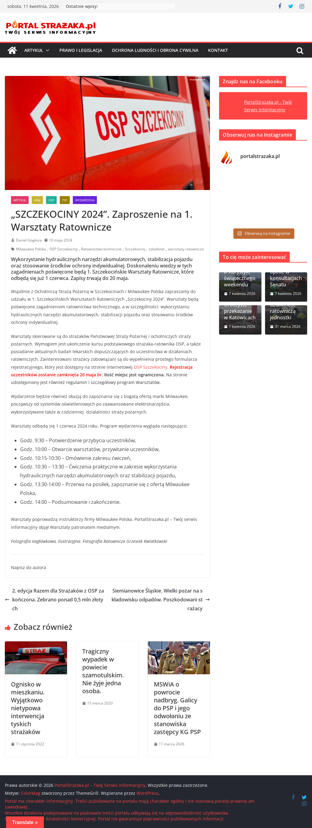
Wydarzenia (84, 200)
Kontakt (218, 50)
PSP (64, 200)
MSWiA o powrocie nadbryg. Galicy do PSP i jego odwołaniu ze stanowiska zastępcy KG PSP (177, 708)
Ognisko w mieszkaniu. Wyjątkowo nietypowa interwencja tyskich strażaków (27, 708)
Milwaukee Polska (31, 249)
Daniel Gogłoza (29, 240)
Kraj (37, 200)
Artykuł (33, 50)
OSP (51, 200)
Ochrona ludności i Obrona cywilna (155, 50)
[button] (46, 50)
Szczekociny (135, 249)
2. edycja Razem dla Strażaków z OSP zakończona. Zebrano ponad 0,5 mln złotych (54, 599)
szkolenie (157, 249)
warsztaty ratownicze (186, 249)
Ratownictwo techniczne (101, 249)
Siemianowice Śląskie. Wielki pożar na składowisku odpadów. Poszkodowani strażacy (161, 599)
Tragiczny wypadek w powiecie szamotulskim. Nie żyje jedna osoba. (103, 671)
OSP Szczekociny (63, 249)
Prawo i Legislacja (80, 50)
